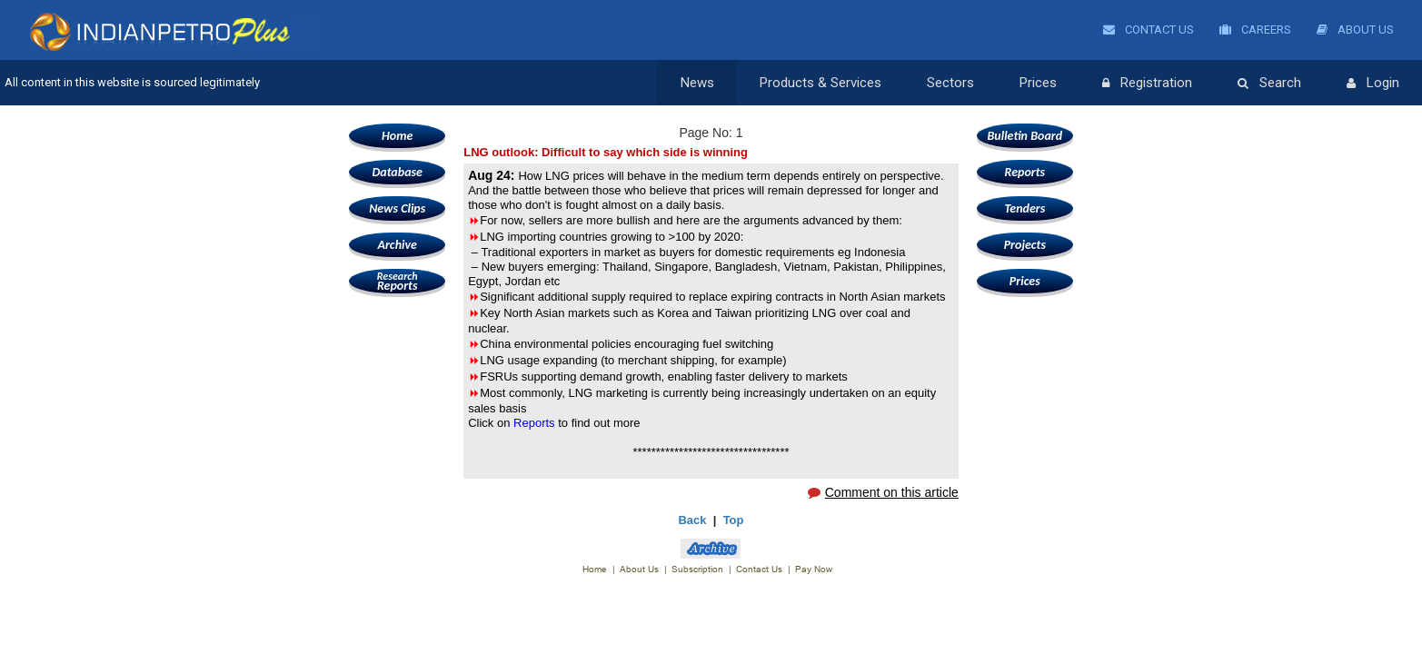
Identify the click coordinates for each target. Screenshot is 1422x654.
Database (397, 172)
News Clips (397, 208)
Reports (397, 281)
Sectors (950, 82)
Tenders (1024, 208)
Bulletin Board (1025, 136)
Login (1373, 83)
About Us (1355, 29)
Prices (1038, 82)
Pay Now (813, 569)
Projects (1025, 245)
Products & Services (820, 82)
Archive (396, 245)
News (697, 82)
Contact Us (1148, 29)
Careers (1255, 29)
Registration (1147, 83)
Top (733, 520)
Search (1269, 83)
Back (692, 520)
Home (397, 136)
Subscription (697, 569)
